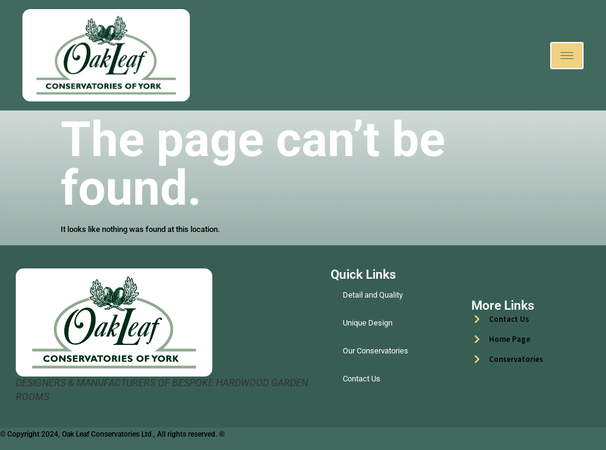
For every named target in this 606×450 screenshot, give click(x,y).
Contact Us (361, 378)
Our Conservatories (375, 350)
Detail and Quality (373, 294)
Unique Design (367, 322)
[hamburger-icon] (567, 55)
